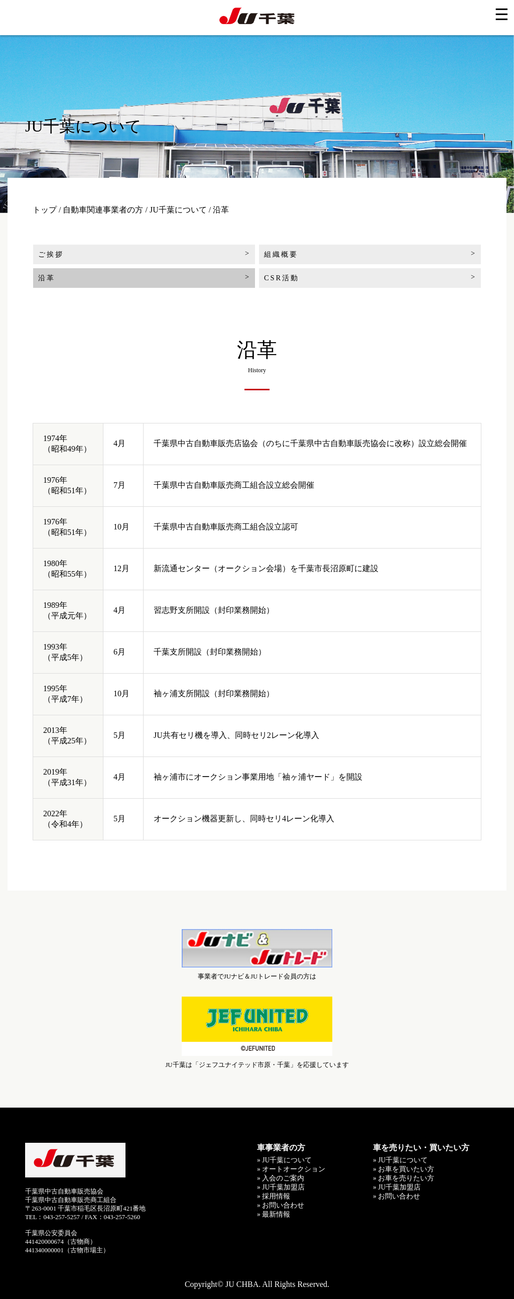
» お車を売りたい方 (403, 1178)
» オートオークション (291, 1169)
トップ (45, 209)
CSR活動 (281, 278)
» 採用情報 (273, 1196)
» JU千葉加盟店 (281, 1187)
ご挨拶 (51, 254)
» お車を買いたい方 (403, 1169)
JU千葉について (178, 209)
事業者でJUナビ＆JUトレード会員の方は (257, 954)
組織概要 (281, 254)
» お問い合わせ (280, 1205)
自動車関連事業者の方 (103, 209)
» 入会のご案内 (280, 1178)
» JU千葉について (284, 1160)
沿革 (46, 278)
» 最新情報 (273, 1214)
